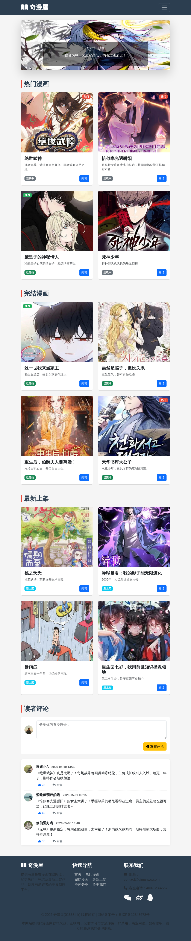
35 (41, 841)
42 (41, 813)
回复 (57, 785)
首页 (77, 874)
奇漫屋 (34, 7)
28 (41, 785)
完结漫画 (81, 879)
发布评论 (155, 746)
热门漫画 (92, 874)
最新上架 (99, 879)
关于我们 (99, 884)
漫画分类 (81, 884)
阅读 (84, 178)
